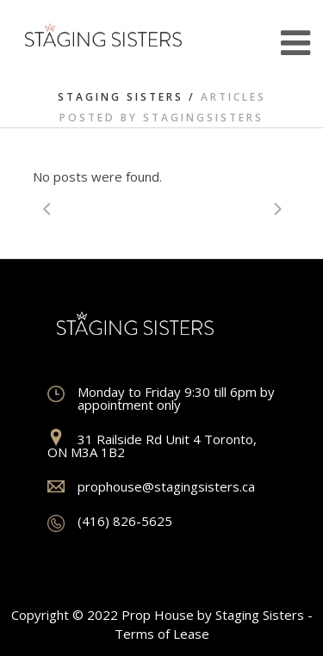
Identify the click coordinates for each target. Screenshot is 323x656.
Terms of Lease (162, 633)
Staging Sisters (120, 97)
